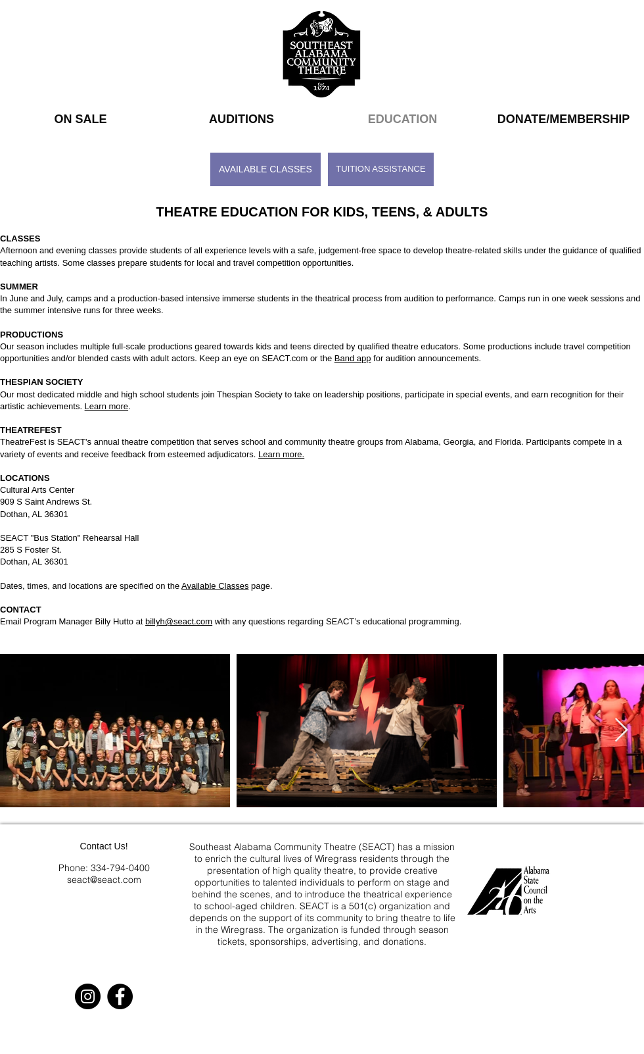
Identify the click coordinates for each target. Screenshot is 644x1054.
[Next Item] (621, 730)
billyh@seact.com (178, 621)
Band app (352, 358)
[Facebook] (120, 996)
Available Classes (214, 586)
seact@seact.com (104, 880)
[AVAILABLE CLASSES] (265, 169)
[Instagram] (88, 996)
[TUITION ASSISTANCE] (381, 169)
